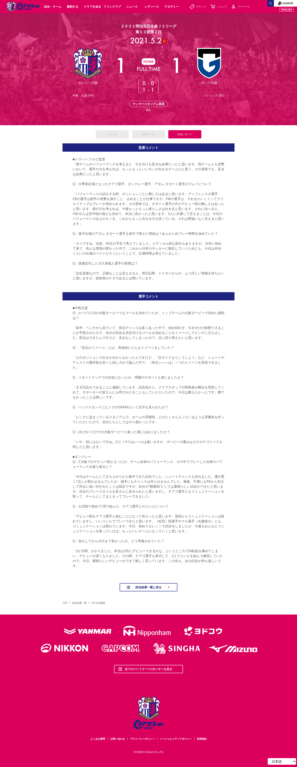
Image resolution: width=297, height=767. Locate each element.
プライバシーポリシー (142, 739)
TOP (64, 603)
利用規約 (202, 739)
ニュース (112, 134)
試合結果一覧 (79, 603)
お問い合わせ (117, 739)
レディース (152, 6)
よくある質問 (97, 739)
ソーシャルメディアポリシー (176, 739)
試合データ (148, 134)
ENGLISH (286, 9)
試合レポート (184, 134)
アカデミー (171, 6)
